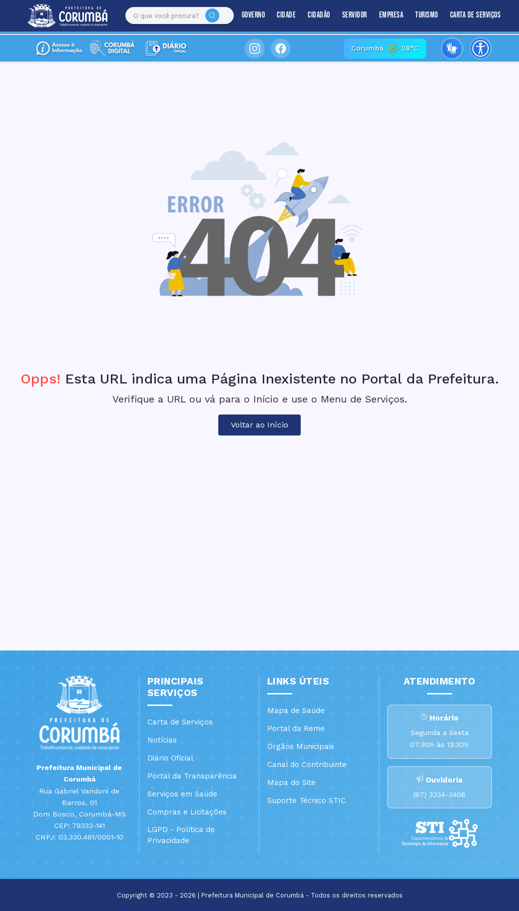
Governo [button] (244, 15)
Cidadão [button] (310, 15)
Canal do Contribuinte (307, 764)
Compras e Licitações (187, 812)
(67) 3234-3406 (439, 795)
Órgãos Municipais (300, 746)
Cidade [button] (277, 15)
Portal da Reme (296, 728)
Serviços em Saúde (182, 794)
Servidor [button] (345, 15)
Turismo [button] (418, 15)
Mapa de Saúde (296, 710)
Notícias (162, 740)
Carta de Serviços (466, 15)
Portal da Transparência (192, 776)
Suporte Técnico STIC (306, 800)
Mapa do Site (291, 782)
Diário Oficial (170, 758)
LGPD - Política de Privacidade (181, 835)
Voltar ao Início (259, 425)
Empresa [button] (382, 15)
